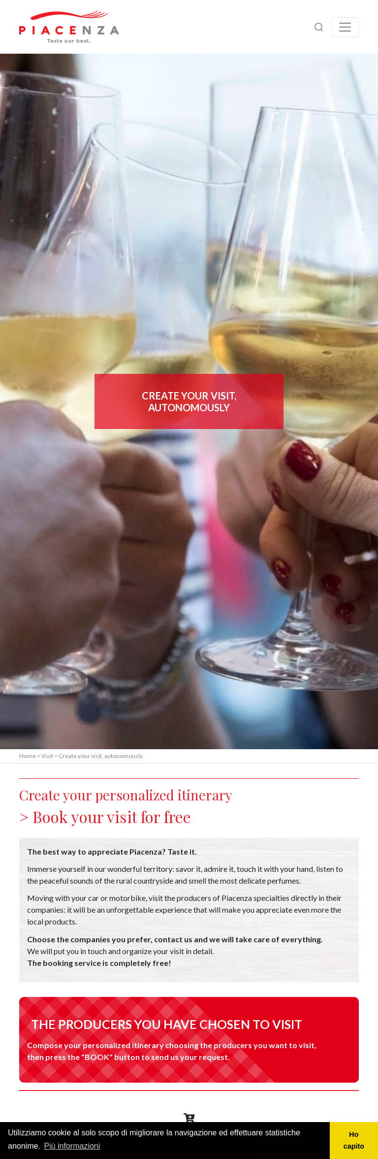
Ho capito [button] (354, 1140)
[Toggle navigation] (345, 27)
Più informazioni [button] (72, 1146)
